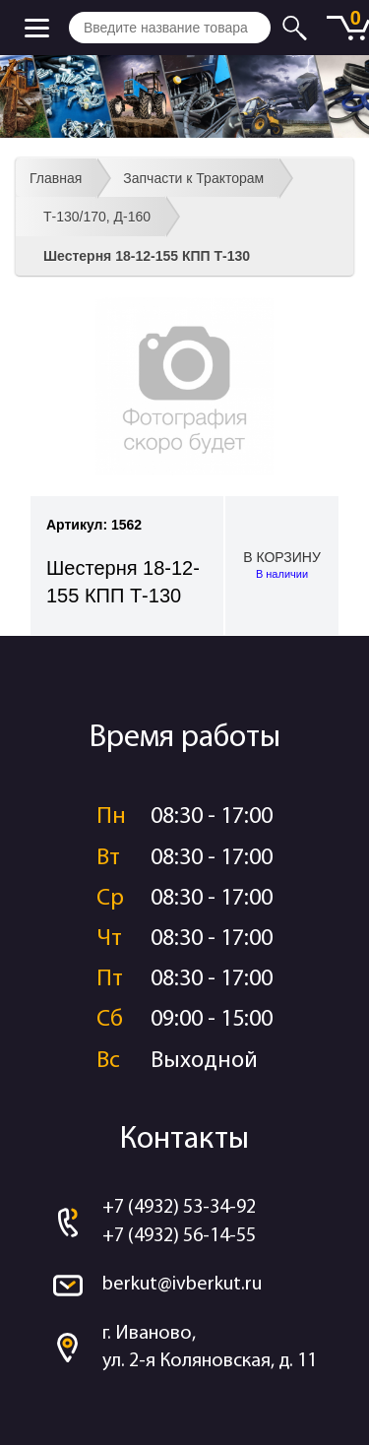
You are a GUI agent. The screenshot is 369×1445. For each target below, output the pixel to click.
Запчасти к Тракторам (193, 178)
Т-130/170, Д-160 (97, 216)
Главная (56, 178)
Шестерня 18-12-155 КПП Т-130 (146, 256)
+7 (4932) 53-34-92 (179, 1208)
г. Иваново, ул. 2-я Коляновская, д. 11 (209, 1348)
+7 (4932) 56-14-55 (179, 1236)
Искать (297, 27)
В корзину (282, 566)
